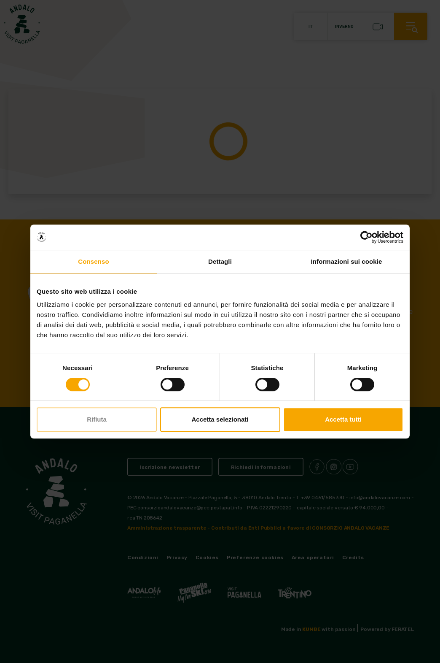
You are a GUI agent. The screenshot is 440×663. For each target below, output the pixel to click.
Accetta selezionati (219, 419)
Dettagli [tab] (220, 261)
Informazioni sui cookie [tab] (346, 261)
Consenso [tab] (93, 261)
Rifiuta (97, 419)
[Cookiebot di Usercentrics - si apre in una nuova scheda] (366, 237)
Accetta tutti (343, 419)
